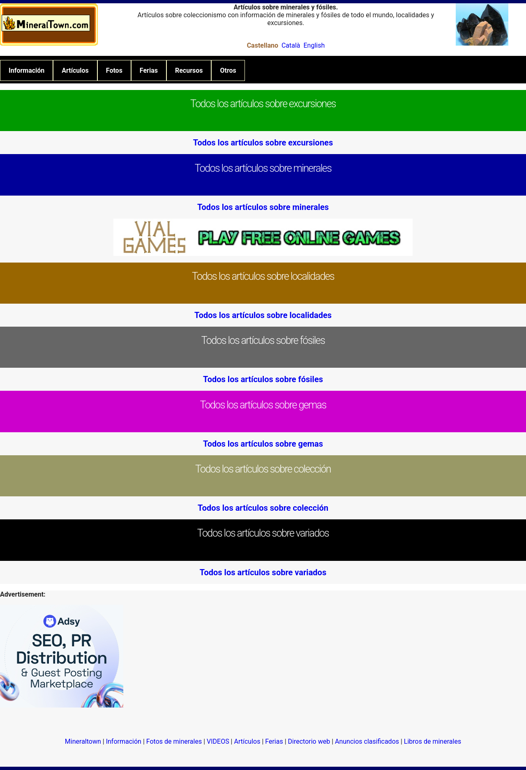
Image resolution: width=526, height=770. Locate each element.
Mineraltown (83, 741)
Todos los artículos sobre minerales (263, 207)
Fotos (114, 70)
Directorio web (309, 741)
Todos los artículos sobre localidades (263, 315)
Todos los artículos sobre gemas (263, 444)
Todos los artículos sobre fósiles (263, 379)
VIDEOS (218, 741)
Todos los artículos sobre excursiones (263, 143)
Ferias (149, 70)
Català (290, 45)
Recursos (189, 70)
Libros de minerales (432, 741)
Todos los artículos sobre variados (263, 572)
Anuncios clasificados (367, 741)
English (314, 45)
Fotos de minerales (174, 741)
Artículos (75, 70)
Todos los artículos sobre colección (263, 508)
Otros (228, 70)
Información (26, 70)
